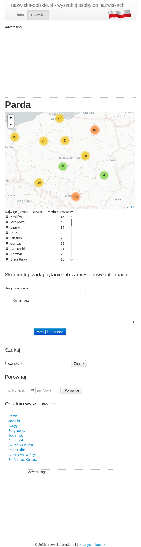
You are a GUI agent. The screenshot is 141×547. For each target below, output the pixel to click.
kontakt (100, 545)
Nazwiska (38, 15)
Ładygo (14, 426)
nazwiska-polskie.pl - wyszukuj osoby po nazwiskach (67, 5)
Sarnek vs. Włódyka (23, 455)
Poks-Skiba (17, 450)
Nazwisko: (12, 363)
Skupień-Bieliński (21, 445)
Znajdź (79, 363)
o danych (85, 545)
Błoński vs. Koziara (22, 460)
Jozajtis (14, 421)
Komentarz (21, 300)
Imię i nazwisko (17, 288)
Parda (12, 416)
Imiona (19, 15)
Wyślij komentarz (50, 332)
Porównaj (72, 390)
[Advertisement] (70, 63)
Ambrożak (16, 440)
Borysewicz (17, 431)
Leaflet (130, 207)
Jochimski (15, 435)
